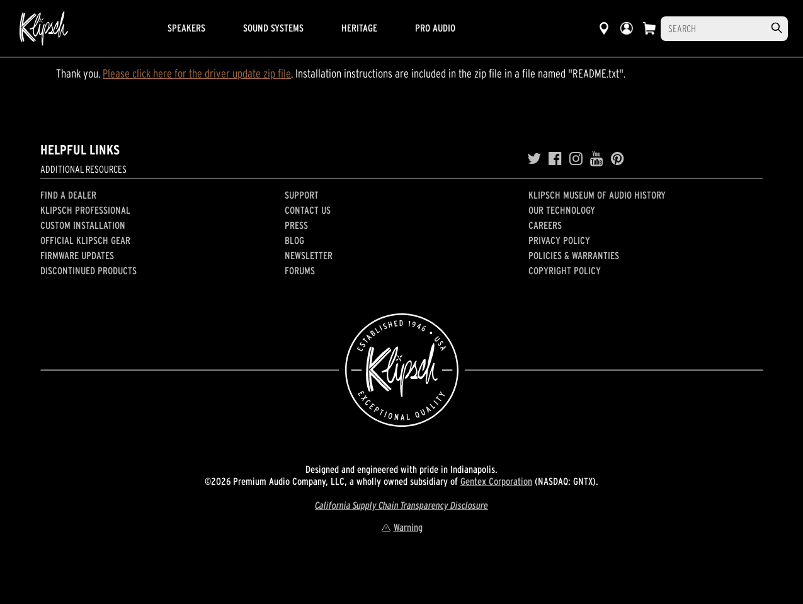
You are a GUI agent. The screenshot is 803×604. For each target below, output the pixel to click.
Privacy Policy (559, 240)
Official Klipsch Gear (85, 240)
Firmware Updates (77, 255)
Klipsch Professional (85, 210)
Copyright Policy (564, 270)
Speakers (186, 27)
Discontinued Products (88, 270)
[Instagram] (576, 158)
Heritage (359, 27)
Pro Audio (435, 27)
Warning (402, 527)
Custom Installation (82, 225)
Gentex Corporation (496, 481)
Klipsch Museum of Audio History (597, 194)
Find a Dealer (68, 194)
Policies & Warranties (573, 255)
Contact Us (308, 210)
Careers (545, 225)
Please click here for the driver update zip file (197, 73)
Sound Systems (273, 27)
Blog (294, 240)
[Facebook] (555, 158)
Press (296, 225)
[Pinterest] (617, 158)
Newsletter (309, 255)
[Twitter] (534, 158)
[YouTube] (596, 158)
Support (302, 194)
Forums (300, 270)
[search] (776, 28)
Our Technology (561, 210)
